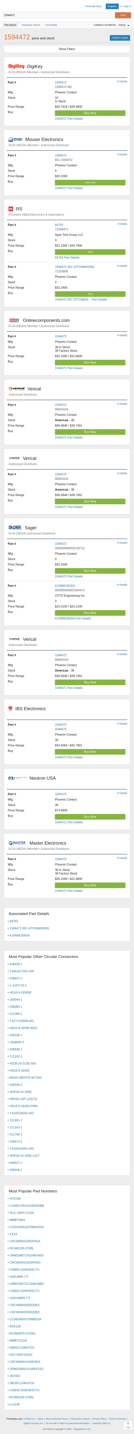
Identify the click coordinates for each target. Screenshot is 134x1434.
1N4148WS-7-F (20, 1298)
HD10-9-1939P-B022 (23, 1028)
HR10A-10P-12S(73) (23, 1099)
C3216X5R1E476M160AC (27, 1227)
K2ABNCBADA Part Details (73, 618)
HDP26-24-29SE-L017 (24, 1155)
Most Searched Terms (57, 1419)
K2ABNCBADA (65, 585)
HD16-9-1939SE (20, 992)
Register (112, 6)
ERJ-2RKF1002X (21, 1354)
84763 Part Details (67, 257)
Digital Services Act (33, 1423)
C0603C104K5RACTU (24, 1290)
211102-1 (16, 1056)
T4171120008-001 (22, 1021)
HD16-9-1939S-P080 (23, 1106)
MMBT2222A (18, 1340)
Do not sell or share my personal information (68, 1423)
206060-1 (16, 1006)
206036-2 (16, 1084)
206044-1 (16, 999)
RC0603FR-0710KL (23, 1333)
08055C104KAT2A (22, 1347)
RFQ (90, 252)
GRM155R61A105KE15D (26, 1369)
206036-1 (16, 1170)
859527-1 (16, 1162)
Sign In (127, 6)
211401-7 (16, 1120)
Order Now (90, 182)
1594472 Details (120, 38)
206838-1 (16, 1049)
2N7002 (15, 1376)
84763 (59, 224)
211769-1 (16, 1134)
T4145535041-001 (22, 1113)
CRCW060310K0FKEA (25, 1241)
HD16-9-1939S (20, 1070)
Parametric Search (80, 1419)
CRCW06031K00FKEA (25, 1361)
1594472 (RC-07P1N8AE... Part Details (81, 299)
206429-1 (16, 964)
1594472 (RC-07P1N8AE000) (74, 266)
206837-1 (16, 978)
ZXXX (13, 1234)
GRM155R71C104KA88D (27, 1283)
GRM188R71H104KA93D (27, 1255)
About (40, 1419)
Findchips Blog (93, 6)
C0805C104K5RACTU (24, 1269)
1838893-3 (17, 1042)
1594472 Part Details (69, 118)
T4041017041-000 (22, 971)
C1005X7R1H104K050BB (27, 1205)
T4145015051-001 (22, 1148)
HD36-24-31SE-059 (23, 1063)
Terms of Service (117, 1419)
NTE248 (15, 1198)
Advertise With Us (101, 1423)
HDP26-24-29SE (21, 1091)
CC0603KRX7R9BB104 (25, 1319)
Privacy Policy (99, 1419)
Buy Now (90, 113)
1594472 (60, 82)
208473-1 (16, 1141)
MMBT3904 (17, 1220)
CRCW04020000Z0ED (25, 1312)
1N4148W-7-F (19, 1276)
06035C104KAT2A (22, 1383)
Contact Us (28, 1419)
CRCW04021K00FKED (25, 1262)
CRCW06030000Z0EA (25, 1305)
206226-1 (16, 1035)
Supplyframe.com (81, 1429)
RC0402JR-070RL (22, 1248)
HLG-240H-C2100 (22, 1212)
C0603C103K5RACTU (24, 1390)
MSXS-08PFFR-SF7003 (26, 1077)
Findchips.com (6, 6)
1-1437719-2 (18, 985)
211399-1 (16, 1013)
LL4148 (15, 1404)
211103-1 (16, 1127)
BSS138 (15, 1326)
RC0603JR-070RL (22, 1397)
